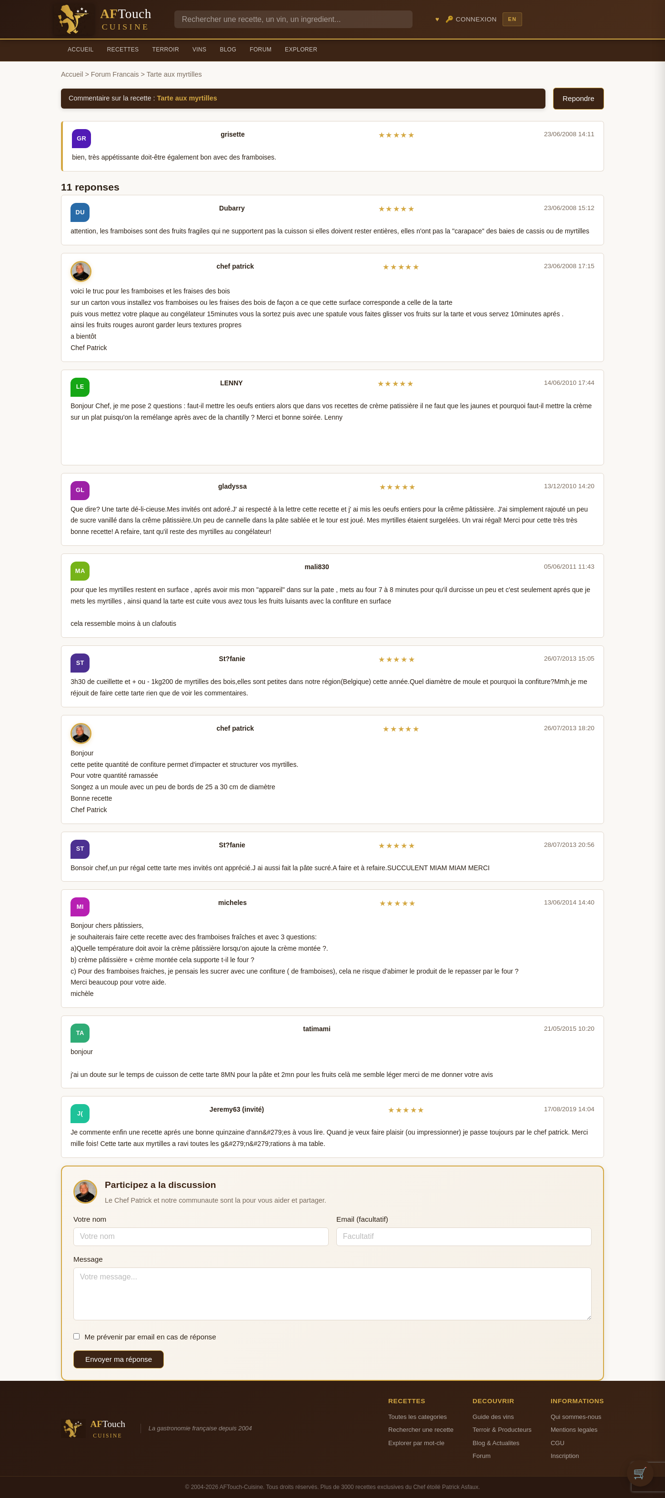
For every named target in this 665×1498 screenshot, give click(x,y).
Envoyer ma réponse (118, 1359)
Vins (199, 49)
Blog (228, 49)
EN (512, 19)
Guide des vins (493, 1416)
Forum (261, 49)
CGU (557, 1443)
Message (88, 1259)
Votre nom (89, 1219)
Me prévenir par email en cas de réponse (144, 1337)
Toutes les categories (417, 1416)
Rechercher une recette (420, 1429)
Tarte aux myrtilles (187, 98)
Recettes (123, 49)
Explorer (301, 49)
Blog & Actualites (496, 1443)
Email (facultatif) (362, 1219)
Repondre (578, 98)
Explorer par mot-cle (416, 1443)
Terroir (165, 49)
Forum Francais (115, 74)
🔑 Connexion (471, 19)
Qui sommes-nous (576, 1416)
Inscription (565, 1455)
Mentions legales (574, 1429)
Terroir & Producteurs (502, 1429)
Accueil (81, 49)
